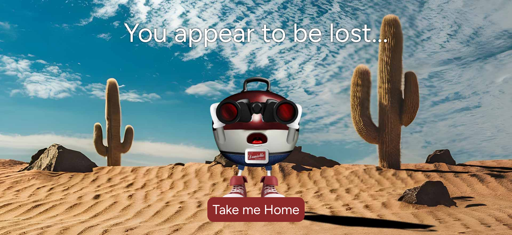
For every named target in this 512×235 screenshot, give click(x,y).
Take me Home (256, 209)
